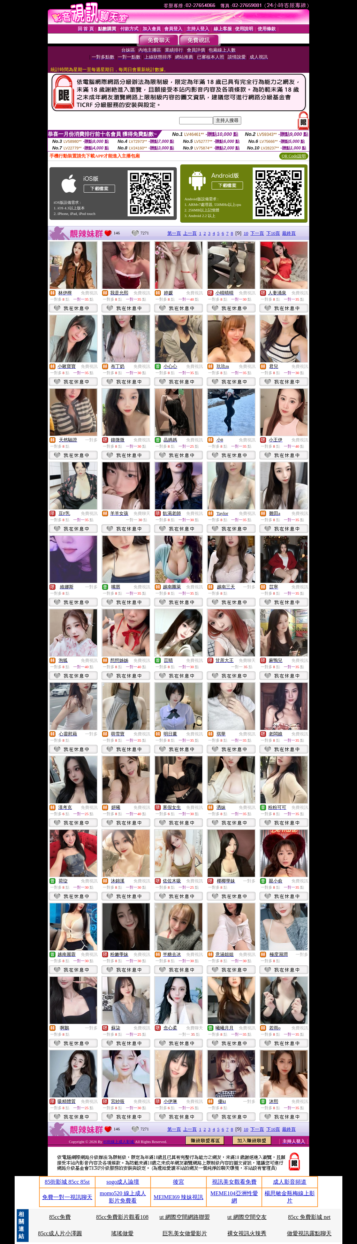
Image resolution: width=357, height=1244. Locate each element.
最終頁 (289, 233)
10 (246, 233)
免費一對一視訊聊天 (67, 1197)
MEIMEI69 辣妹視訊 (179, 1197)
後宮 (178, 1182)
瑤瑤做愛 (122, 1233)
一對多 (91, 440)
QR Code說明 (294, 156)
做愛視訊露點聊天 (309, 1233)
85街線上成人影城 (119, 1141)
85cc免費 (60, 1217)
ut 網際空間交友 (246, 1217)
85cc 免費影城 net (309, 1217)
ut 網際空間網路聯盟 (184, 1217)
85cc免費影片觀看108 (122, 1217)
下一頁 (257, 233)
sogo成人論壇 (122, 1182)
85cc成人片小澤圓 (60, 1233)
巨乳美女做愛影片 (184, 1233)
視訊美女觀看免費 (234, 1182)
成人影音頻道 (289, 1182)
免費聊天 (142, 513)
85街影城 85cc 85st (67, 1182)
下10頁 (273, 233)
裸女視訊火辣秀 (246, 1233)
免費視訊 (89, 293)
